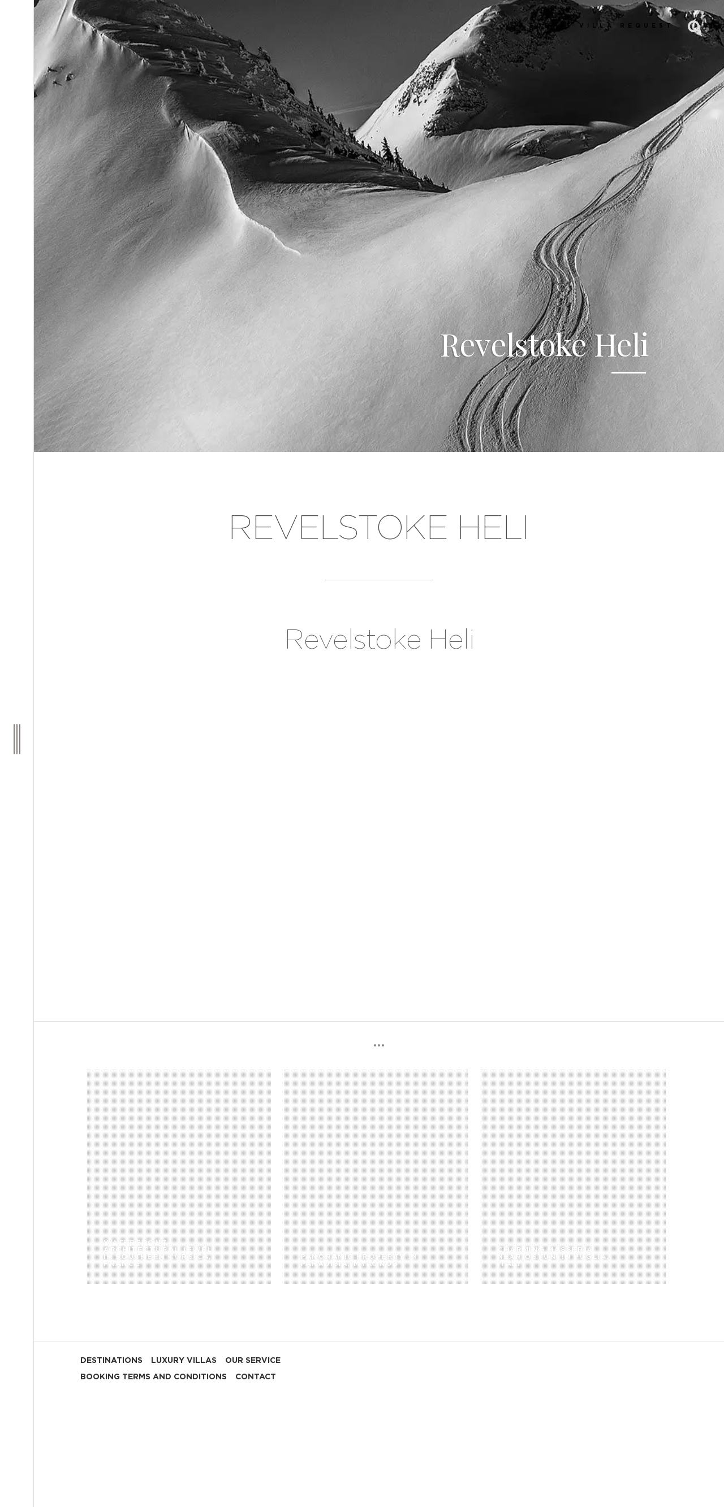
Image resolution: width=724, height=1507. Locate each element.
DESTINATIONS (111, 1361)
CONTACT (255, 1377)
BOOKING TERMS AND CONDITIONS (153, 1377)
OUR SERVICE (253, 1361)
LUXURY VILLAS (184, 1361)
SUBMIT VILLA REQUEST (601, 26)
